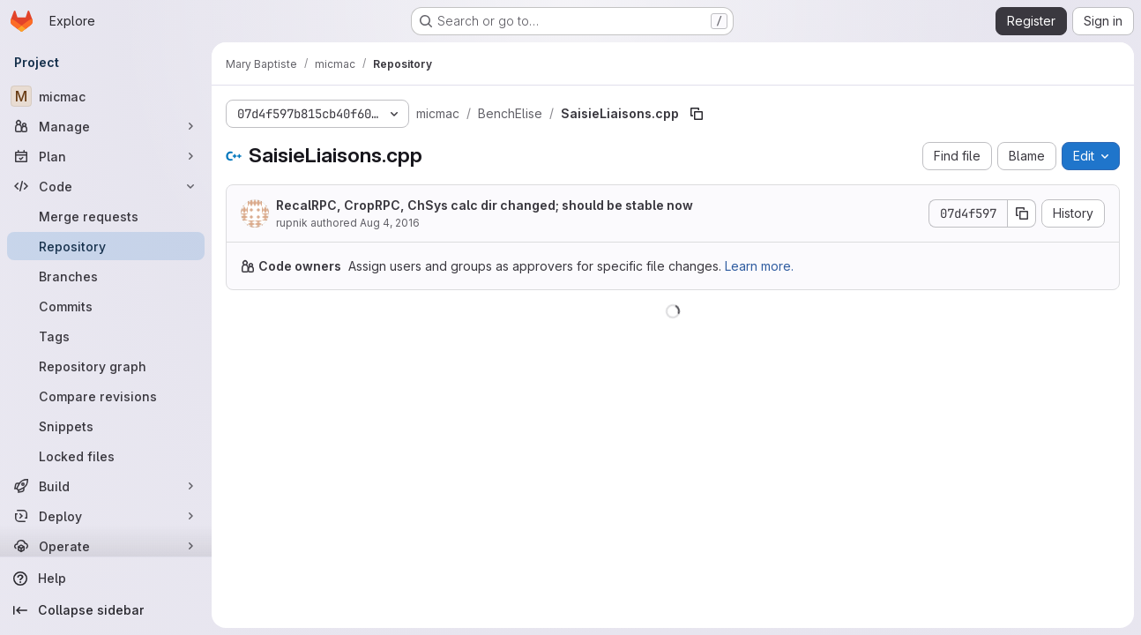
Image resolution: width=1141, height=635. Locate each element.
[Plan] (106, 156)
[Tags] (106, 336)
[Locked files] (106, 456)
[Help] (106, 578)
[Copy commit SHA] (1022, 213)
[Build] (106, 486)
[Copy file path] (696, 114)
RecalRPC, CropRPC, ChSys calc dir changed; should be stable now (484, 205)
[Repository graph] (106, 366)
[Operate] (106, 546)
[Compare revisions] (106, 396)
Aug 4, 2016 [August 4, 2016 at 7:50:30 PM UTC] (390, 222)
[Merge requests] (106, 216)
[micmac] (106, 96)
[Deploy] (106, 516)
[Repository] (106, 246)
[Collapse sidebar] (106, 610)
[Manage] (106, 126)
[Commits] (106, 306)
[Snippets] (106, 426)
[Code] (106, 186)
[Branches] (106, 276)
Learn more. (759, 265)
